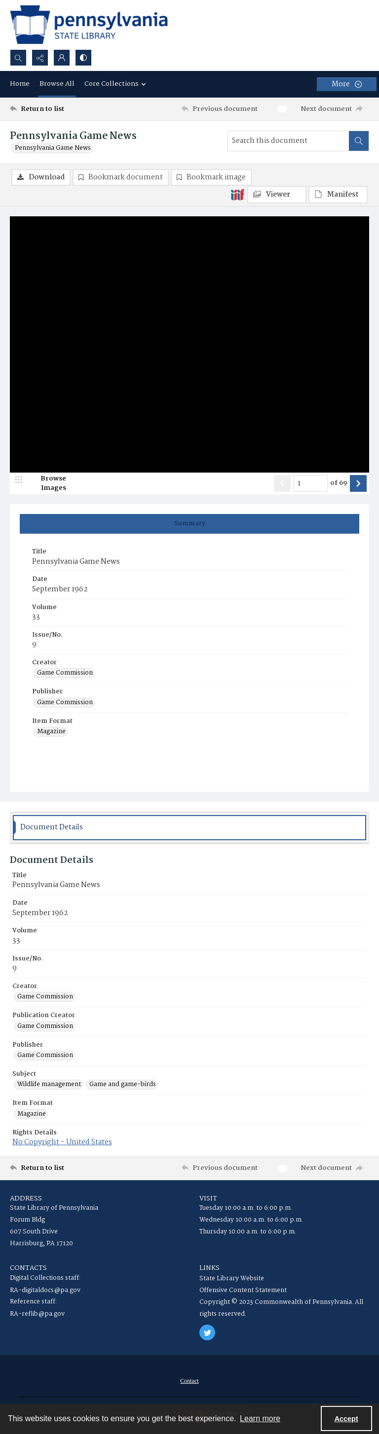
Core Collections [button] (116, 83)
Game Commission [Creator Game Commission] (65, 673)
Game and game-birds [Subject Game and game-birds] (122, 1085)
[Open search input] (18, 58)
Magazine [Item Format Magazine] (51, 732)
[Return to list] (57, 109)
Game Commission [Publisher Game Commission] (65, 703)
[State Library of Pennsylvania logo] (89, 24)
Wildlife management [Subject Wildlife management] (49, 1085)
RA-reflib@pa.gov (37, 1314)
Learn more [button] (260, 1418)
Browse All (57, 83)
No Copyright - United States (62, 1142)
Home (20, 83)
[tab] (189, 523)
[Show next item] (358, 483)
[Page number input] (310, 483)
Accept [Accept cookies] (346, 1419)
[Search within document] (359, 141)
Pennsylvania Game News (53, 148)
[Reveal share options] (40, 58)
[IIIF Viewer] (276, 195)
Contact (189, 1380)
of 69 (338, 483)
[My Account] (62, 58)
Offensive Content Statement (243, 1290)
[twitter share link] (207, 1332)
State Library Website (231, 1278)
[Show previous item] (282, 483)
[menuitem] (189, 1381)
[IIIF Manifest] (338, 195)
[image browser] (47, 483)
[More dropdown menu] (347, 84)
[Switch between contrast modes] (83, 58)
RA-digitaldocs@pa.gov (45, 1290)
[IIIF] (237, 194)
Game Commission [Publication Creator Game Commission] (45, 1026)
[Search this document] (288, 141)
